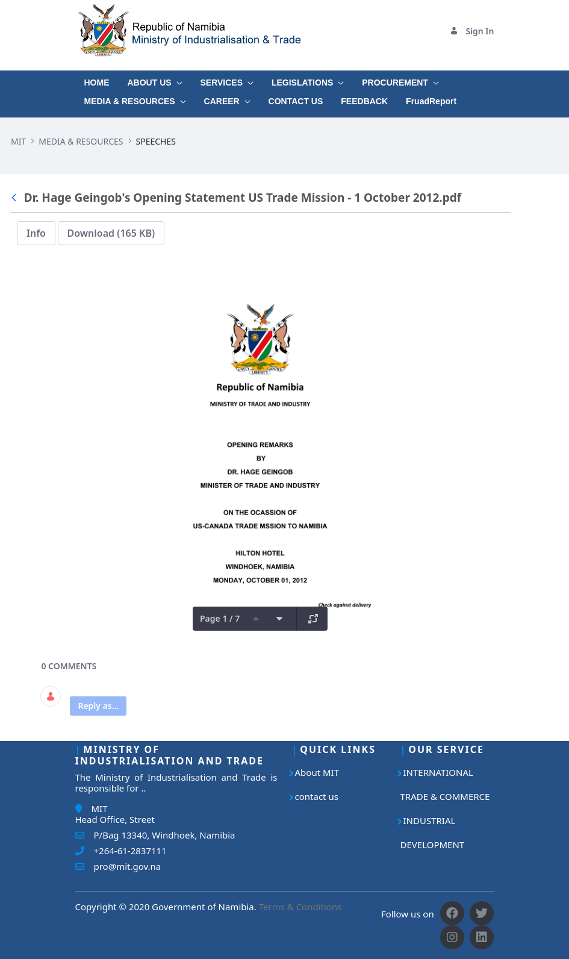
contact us (316, 796)
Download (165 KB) (111, 233)
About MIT (317, 772)
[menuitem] (97, 79)
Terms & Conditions (300, 907)
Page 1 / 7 (220, 618)
